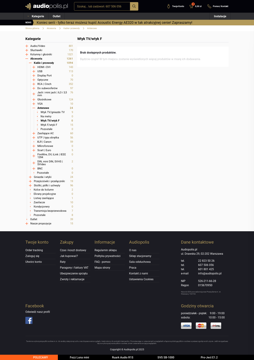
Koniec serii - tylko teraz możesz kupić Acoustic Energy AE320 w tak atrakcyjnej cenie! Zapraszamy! (114, 22)
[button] (197, 6)
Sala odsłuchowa (140, 261)
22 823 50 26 (206, 260)
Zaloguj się (32, 256)
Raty (63, 261)
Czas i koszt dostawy (73, 250)
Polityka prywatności (107, 256)
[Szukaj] (134, 6)
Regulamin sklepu (106, 250)
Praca (132, 267)
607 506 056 (206, 265)
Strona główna (32, 28)
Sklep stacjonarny (140, 256)
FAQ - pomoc (102, 261)
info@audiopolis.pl (210, 273)
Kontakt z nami (138, 273)
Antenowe (92, 28)
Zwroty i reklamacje (72, 279)
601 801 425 (206, 269)
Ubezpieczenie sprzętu (74, 273)
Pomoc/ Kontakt (217, 6)
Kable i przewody (72, 28)
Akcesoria (51, 28)
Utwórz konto (33, 261)
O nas (132, 250)
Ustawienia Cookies (141, 279)
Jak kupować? (69, 256)
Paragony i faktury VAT (74, 267)
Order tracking (34, 250)
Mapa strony (102, 267)
